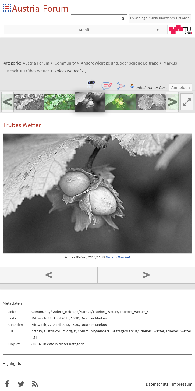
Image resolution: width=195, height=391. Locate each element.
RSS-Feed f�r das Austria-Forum (35, 384)
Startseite (7, 8)
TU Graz (180, 29)
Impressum (182, 384)
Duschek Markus (94, 318)
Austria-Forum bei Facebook (7, 384)
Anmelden (180, 87)
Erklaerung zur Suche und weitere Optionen (159, 18)
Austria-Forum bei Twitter (21, 384)
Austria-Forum (40, 8)
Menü (84, 29)
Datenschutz (157, 384)
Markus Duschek (118, 257)
